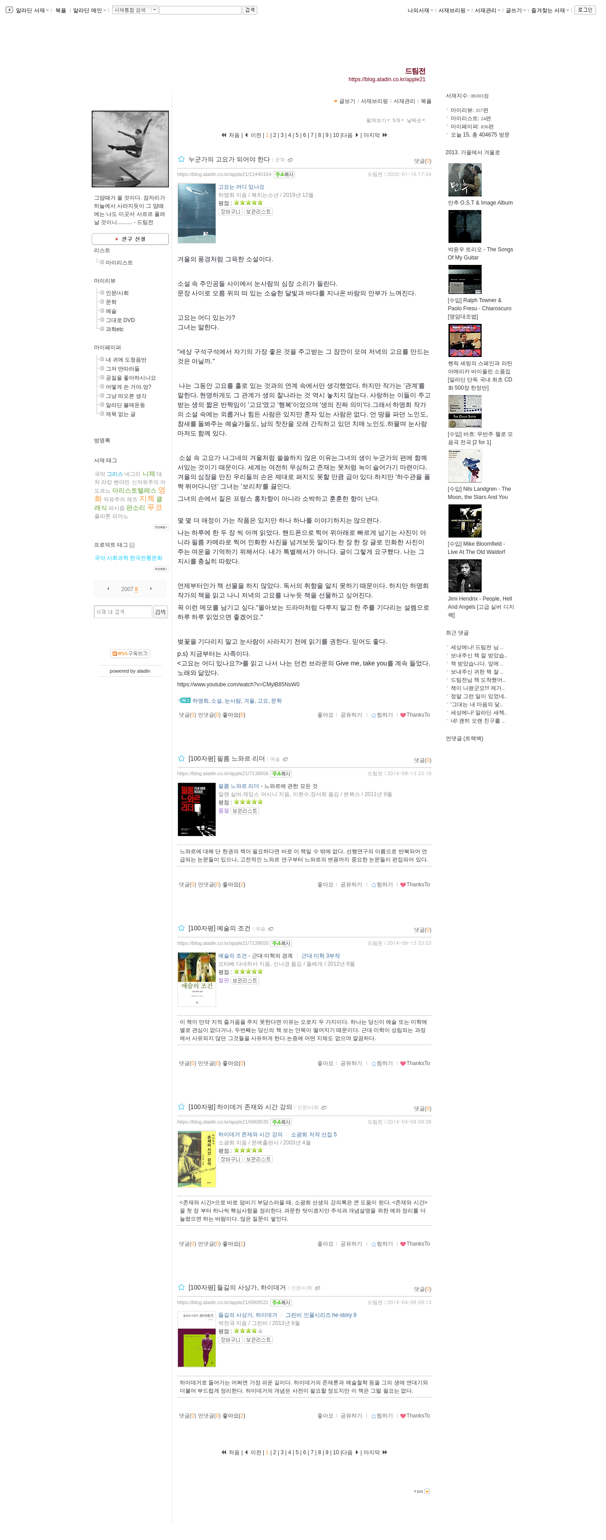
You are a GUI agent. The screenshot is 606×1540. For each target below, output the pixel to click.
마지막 (376, 135)
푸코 (155, 507)
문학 (111, 302)
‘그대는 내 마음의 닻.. (477, 704)
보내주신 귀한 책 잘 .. (477, 672)
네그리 (132, 474)
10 (335, 135)
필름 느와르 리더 (239, 786)
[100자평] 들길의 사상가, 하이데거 (237, 1287)
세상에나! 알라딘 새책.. (479, 712)
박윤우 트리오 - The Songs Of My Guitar (480, 250)
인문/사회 (117, 293)
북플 (61, 10)
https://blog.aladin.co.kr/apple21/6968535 (223, 1121)
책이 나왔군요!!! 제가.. (478, 688)
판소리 (135, 507)
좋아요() (234, 715)
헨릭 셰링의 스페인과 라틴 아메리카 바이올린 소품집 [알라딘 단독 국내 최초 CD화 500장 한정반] (480, 372)
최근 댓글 (457, 633)
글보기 (347, 101)
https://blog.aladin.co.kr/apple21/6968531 (223, 1302)
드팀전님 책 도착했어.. (478, 680)
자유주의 (114, 499)
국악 (99, 474)
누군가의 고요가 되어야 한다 (229, 159)
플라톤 (102, 516)
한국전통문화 (146, 558)
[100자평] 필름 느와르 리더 (226, 758)
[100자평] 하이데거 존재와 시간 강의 (240, 1106)
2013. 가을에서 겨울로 (473, 152)
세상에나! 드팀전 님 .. (477, 647)
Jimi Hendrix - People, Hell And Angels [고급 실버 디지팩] (481, 604)
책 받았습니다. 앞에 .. (477, 663)
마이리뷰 (105, 281)
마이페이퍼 (107, 347)
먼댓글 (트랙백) (464, 738)
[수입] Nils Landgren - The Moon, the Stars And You (479, 490)
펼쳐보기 (378, 120)
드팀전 (415, 71)
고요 (262, 701)
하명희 (200, 701)
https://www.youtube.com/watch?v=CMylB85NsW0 (238, 684)
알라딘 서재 (32, 10)
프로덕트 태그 (111, 545)
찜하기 (382, 715)
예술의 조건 (232, 956)
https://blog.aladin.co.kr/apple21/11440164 (224, 174)
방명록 (102, 440)
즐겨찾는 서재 (550, 10)
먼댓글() (209, 715)
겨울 (249, 701)
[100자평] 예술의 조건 (219, 928)
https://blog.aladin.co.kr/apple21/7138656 (223, 773)
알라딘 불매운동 (125, 405)
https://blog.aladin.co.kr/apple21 (387, 79)
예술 (111, 311)
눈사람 (233, 701)
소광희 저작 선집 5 (314, 1134)
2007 (127, 589)
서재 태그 (105, 460)
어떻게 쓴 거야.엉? (129, 387)
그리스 (115, 474)
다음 (350, 135)
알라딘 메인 (89, 10)
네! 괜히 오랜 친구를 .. (478, 721)
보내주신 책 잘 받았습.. (479, 655)
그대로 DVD (120, 320)
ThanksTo (415, 715)
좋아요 (325, 715)
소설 (216, 701)
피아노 (120, 516)
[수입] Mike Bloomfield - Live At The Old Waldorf (476, 545)
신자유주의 (145, 482)
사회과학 (117, 558)
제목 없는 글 (121, 414)
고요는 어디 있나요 (241, 187)
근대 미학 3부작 (320, 956)
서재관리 (487, 10)
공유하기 (351, 715)
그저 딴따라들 (123, 369)
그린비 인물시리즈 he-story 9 (321, 1315)
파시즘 (116, 508)
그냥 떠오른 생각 (126, 396)
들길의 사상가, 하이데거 (247, 1315)
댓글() (423, 161)
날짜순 (417, 120)
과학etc (115, 329)
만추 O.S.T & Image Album (480, 200)
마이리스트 (119, 262)
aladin (143, 671)
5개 (399, 120)
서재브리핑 (453, 10)
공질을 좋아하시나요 (131, 378)
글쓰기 (516, 10)
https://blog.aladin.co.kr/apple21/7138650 (223, 943)
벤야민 (121, 482)
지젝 (147, 498)
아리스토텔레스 (134, 490)
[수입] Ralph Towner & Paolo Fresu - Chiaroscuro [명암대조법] (480, 305)
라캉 (106, 482)
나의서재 (420, 10)
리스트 (102, 250)
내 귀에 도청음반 (126, 360)
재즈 (132, 499)
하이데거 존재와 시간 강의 (250, 1134)
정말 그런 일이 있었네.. (479, 696)
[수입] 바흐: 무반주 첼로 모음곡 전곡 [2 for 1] (480, 435)
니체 (149, 473)
